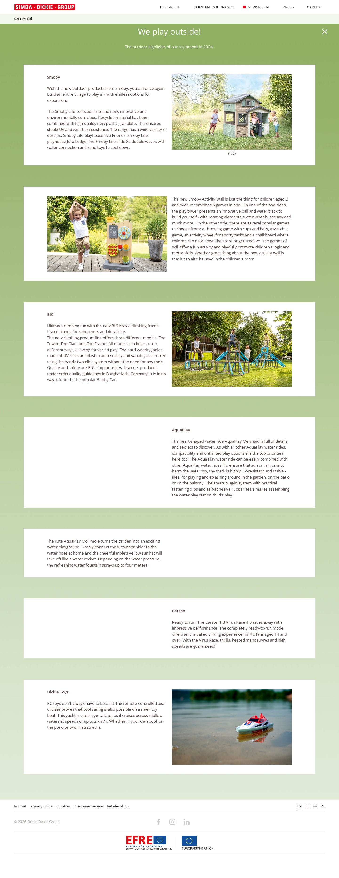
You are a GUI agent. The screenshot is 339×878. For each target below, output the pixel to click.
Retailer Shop (118, 806)
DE (307, 806)
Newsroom (256, 7)
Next (286, 112)
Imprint (20, 806)
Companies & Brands (211, 7)
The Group (168, 7)
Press (286, 7)
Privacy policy (42, 806)
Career (311, 7)
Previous (177, 112)
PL (322, 806)
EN (299, 806)
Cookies (63, 806)
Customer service (89, 806)
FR (315, 806)
